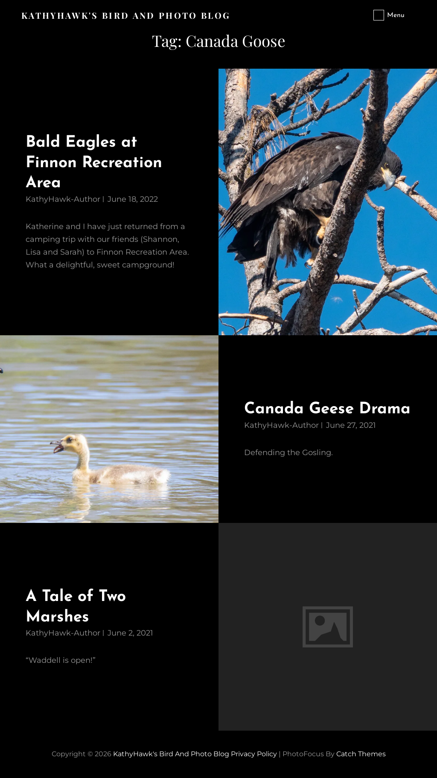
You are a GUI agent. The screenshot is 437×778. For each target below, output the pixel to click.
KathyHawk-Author (63, 199)
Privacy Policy (254, 754)
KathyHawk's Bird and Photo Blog (125, 15)
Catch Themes (361, 754)
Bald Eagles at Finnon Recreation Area (94, 163)
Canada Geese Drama (327, 409)
